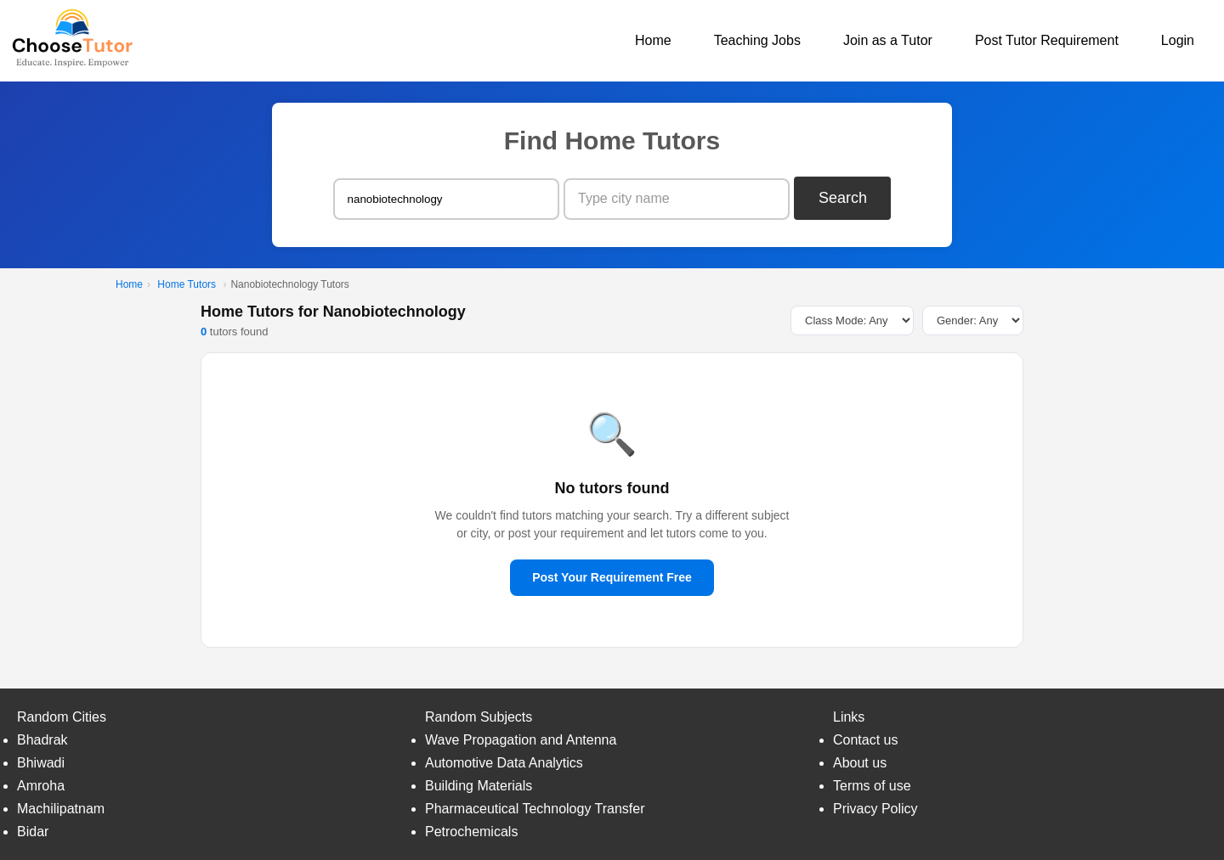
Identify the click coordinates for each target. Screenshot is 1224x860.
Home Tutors (186, 284)
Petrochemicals (471, 831)
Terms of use (872, 785)
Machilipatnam (61, 808)
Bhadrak (42, 740)
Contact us (865, 740)
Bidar (32, 831)
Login (1177, 40)
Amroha (41, 785)
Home (653, 40)
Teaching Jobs (757, 40)
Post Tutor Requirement (1047, 40)
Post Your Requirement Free (612, 577)
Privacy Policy (875, 808)
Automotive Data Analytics (504, 763)
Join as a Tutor (887, 40)
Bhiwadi (41, 763)
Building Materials (478, 785)
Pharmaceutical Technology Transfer (535, 808)
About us (860, 763)
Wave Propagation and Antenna (520, 740)
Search (843, 197)
